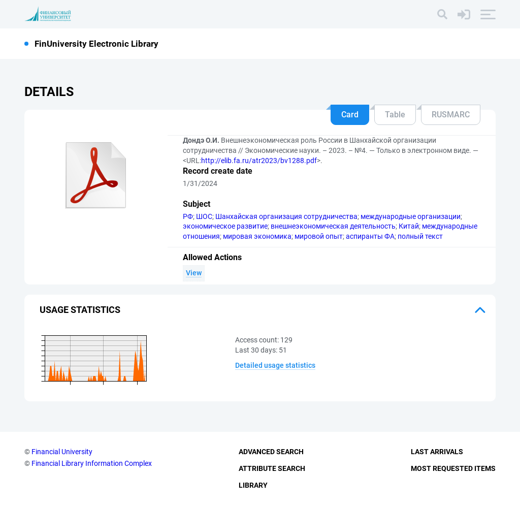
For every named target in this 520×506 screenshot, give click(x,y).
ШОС (204, 216)
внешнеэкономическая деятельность (333, 226)
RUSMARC (451, 114)
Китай (409, 226)
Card (350, 114)
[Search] (442, 14)
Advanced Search (271, 452)
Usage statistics (80, 309)
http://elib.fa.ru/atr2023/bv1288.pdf (259, 160)
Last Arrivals (437, 452)
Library (253, 485)
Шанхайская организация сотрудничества (286, 216)
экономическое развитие (225, 226)
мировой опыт (319, 236)
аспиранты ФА (370, 236)
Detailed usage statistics (275, 365)
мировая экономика (257, 236)
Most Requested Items (453, 468)
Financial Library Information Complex (91, 463)
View (194, 273)
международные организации (411, 216)
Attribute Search (272, 468)
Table (395, 114)
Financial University (61, 452)
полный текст (420, 236)
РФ (188, 216)
